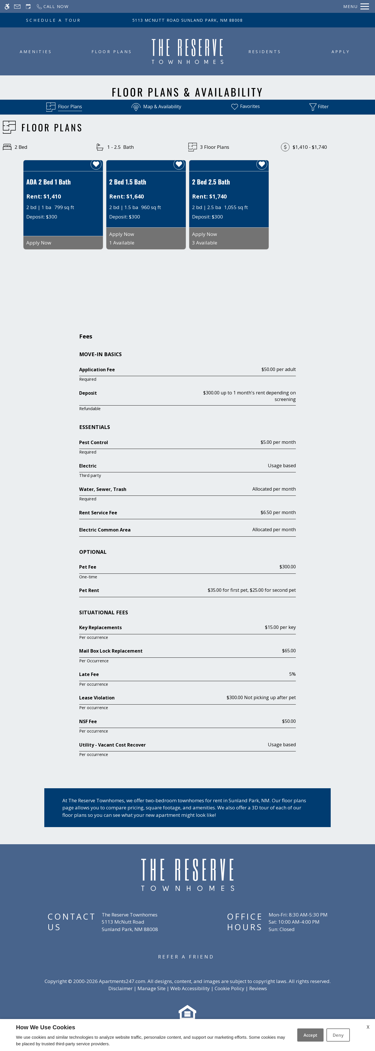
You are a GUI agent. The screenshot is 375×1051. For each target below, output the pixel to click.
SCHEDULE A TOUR (53, 20)
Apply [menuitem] (341, 51)
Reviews (258, 988)
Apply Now (38, 242)
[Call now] (52, 6)
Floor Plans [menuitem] (111, 51)
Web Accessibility (190, 988)
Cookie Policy (229, 988)
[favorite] (96, 164)
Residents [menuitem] (264, 51)
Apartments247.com (122, 981)
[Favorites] (245, 107)
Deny (338, 1035)
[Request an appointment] (28, 6)
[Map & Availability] (156, 107)
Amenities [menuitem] (36, 51)
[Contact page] (17, 6)
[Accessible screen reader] (7, 6)
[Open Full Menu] (356, 6)
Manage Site (151, 988)
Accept (310, 1035)
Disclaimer (120, 988)
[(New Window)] (130, 925)
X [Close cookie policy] (368, 1027)
